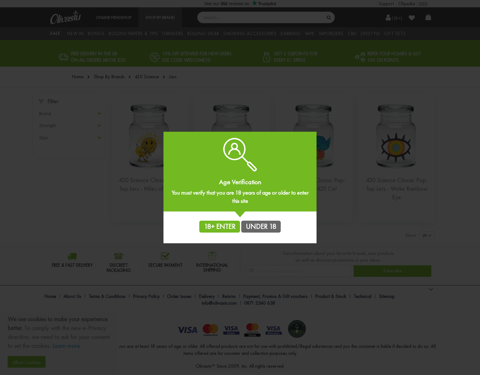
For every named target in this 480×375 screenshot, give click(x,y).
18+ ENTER (219, 226)
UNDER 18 (261, 226)
